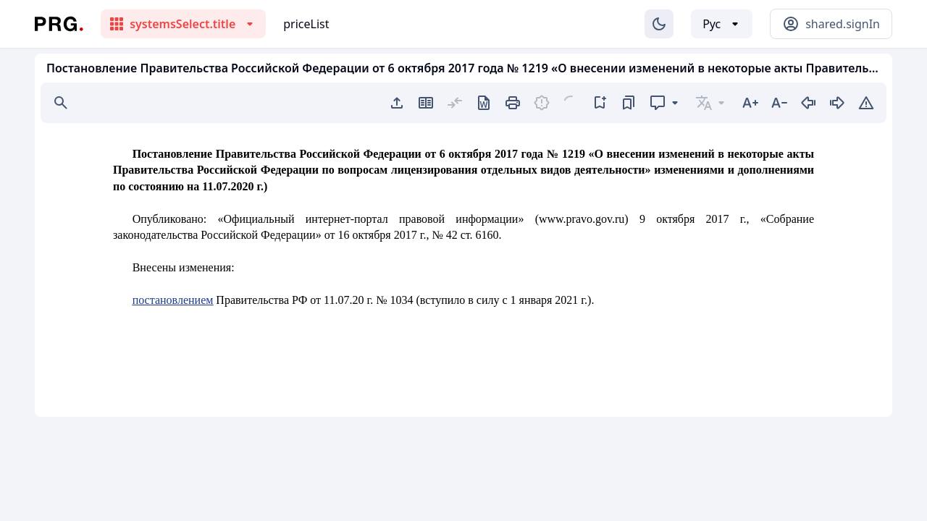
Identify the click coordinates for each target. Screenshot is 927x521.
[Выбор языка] (721, 23)
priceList (306, 24)
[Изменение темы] (659, 23)
